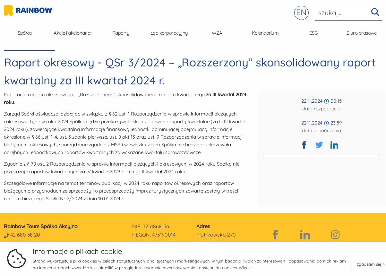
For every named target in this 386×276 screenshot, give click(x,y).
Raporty (121, 33)
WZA (217, 33)
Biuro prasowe (362, 33)
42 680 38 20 (25, 234)
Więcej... (246, 267)
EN (301, 12)
